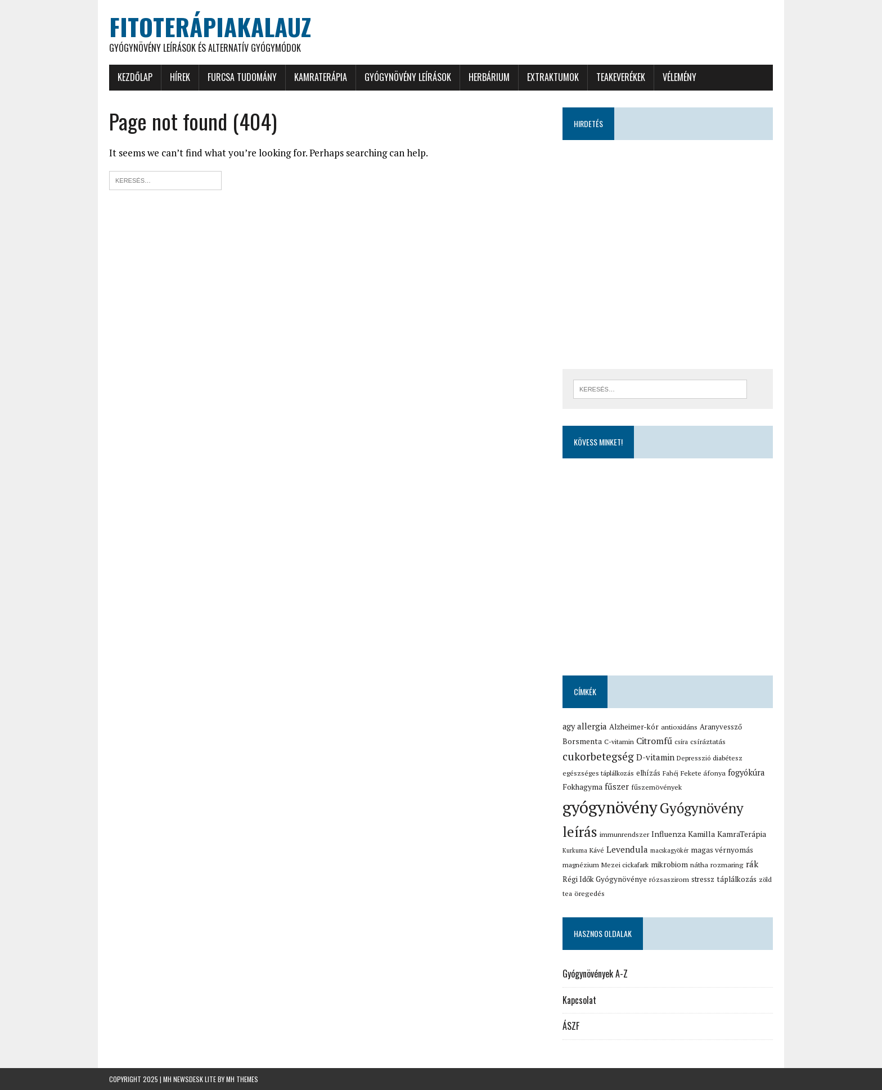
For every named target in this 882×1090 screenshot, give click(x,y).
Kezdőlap (135, 77)
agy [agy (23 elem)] (568, 726)
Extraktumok (553, 77)
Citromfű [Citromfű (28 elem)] (654, 741)
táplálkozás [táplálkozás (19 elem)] (737, 879)
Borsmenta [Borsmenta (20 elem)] (582, 741)
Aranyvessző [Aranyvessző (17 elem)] (721, 727)
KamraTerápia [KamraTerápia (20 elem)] (741, 834)
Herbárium (489, 77)
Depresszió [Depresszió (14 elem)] (693, 758)
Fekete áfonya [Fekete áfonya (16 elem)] (703, 773)
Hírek (180, 77)
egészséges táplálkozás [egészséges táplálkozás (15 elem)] (598, 773)
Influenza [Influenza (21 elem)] (668, 833)
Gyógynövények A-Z (595, 973)
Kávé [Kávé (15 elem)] (597, 850)
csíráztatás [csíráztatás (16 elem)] (708, 741)
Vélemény (679, 77)
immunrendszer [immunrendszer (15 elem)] (624, 834)
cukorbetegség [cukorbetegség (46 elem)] (598, 756)
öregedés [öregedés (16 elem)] (589, 893)
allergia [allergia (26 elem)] (592, 726)
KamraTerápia (320, 77)
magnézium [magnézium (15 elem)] (580, 865)
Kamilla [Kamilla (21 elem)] (701, 833)
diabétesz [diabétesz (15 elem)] (727, 758)
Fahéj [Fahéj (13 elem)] (670, 773)
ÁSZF (570, 1026)
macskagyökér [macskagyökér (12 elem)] (669, 850)
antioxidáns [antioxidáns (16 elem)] (679, 727)
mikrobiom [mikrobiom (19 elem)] (669, 864)
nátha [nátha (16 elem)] (699, 865)
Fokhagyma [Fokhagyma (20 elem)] (582, 787)
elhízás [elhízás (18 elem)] (648, 773)
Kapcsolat (579, 1000)
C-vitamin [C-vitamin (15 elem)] (619, 741)
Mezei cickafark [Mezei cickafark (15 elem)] (625, 865)
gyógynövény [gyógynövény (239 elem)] (610, 807)
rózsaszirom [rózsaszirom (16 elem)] (669, 879)
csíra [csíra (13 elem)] (681, 741)
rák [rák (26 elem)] (752, 864)
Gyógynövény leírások (407, 77)
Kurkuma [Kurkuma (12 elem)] (574, 850)
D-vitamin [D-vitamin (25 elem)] (655, 757)
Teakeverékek (620, 77)
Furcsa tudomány (242, 77)
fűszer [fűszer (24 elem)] (617, 786)
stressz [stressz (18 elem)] (702, 879)
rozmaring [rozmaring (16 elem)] (727, 865)
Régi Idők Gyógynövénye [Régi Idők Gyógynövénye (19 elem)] (604, 879)
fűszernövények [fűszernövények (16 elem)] (656, 787)
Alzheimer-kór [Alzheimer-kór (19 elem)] (634, 727)
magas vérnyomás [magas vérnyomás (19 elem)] (722, 850)
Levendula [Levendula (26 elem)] (627, 849)
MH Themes (242, 1079)
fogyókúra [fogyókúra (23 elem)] (746, 772)
